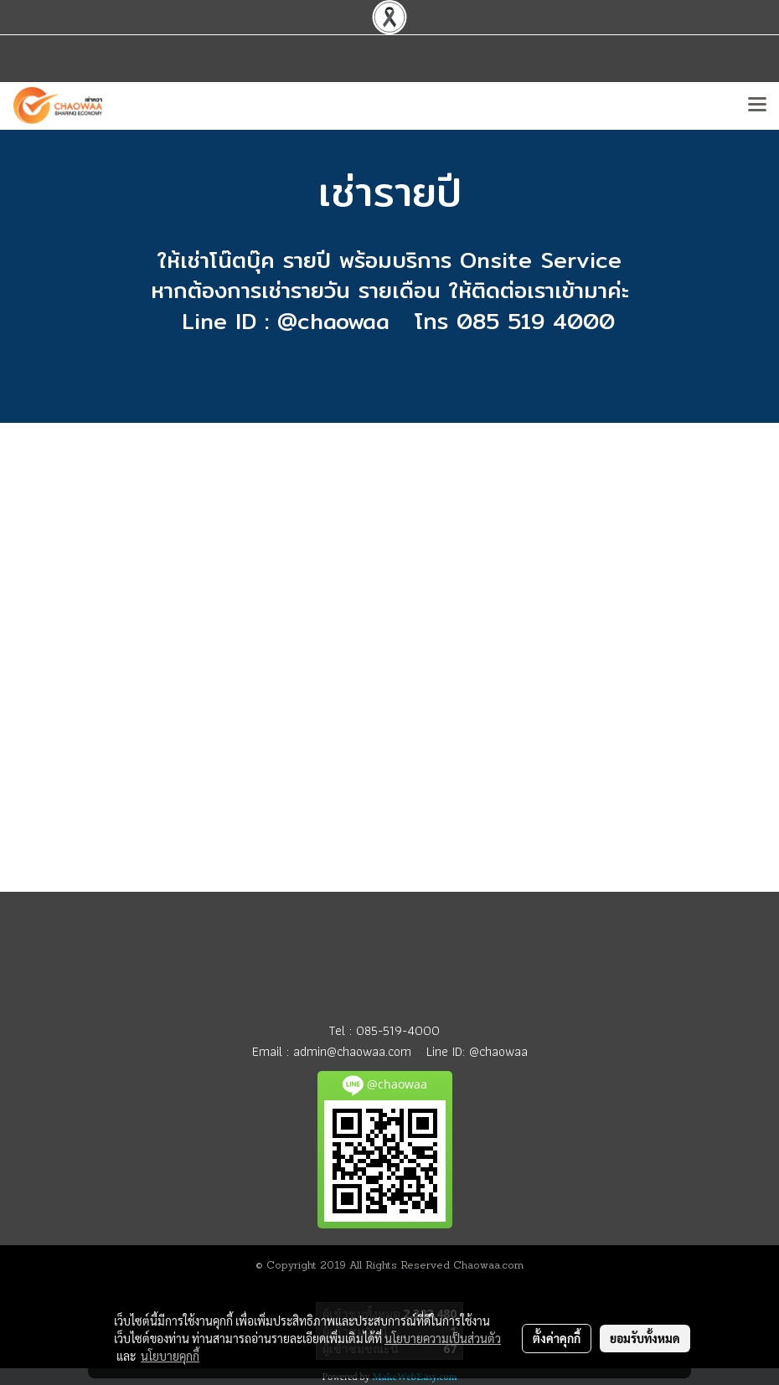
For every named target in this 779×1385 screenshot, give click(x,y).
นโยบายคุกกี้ (170, 1355)
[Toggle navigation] (757, 105)
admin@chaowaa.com (352, 1051)
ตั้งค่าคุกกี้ (556, 1338)
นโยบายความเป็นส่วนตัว (442, 1338)
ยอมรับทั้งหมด (645, 1338)
